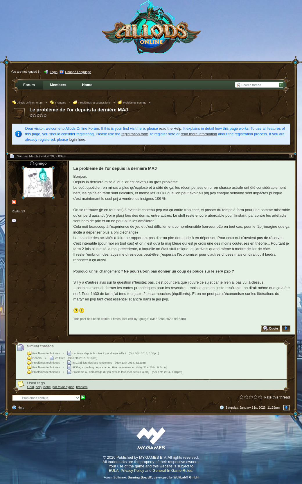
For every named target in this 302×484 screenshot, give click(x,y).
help (39, 387)
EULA (113, 470)
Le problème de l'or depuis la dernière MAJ (79, 110)
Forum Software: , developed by (151, 477)
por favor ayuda (64, 387)
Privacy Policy (132, 470)
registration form (134, 134)
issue (47, 387)
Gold (30, 387)
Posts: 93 (18, 211)
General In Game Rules (172, 470)
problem (81, 387)
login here (77, 139)
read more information (199, 134)
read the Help (170, 128)
